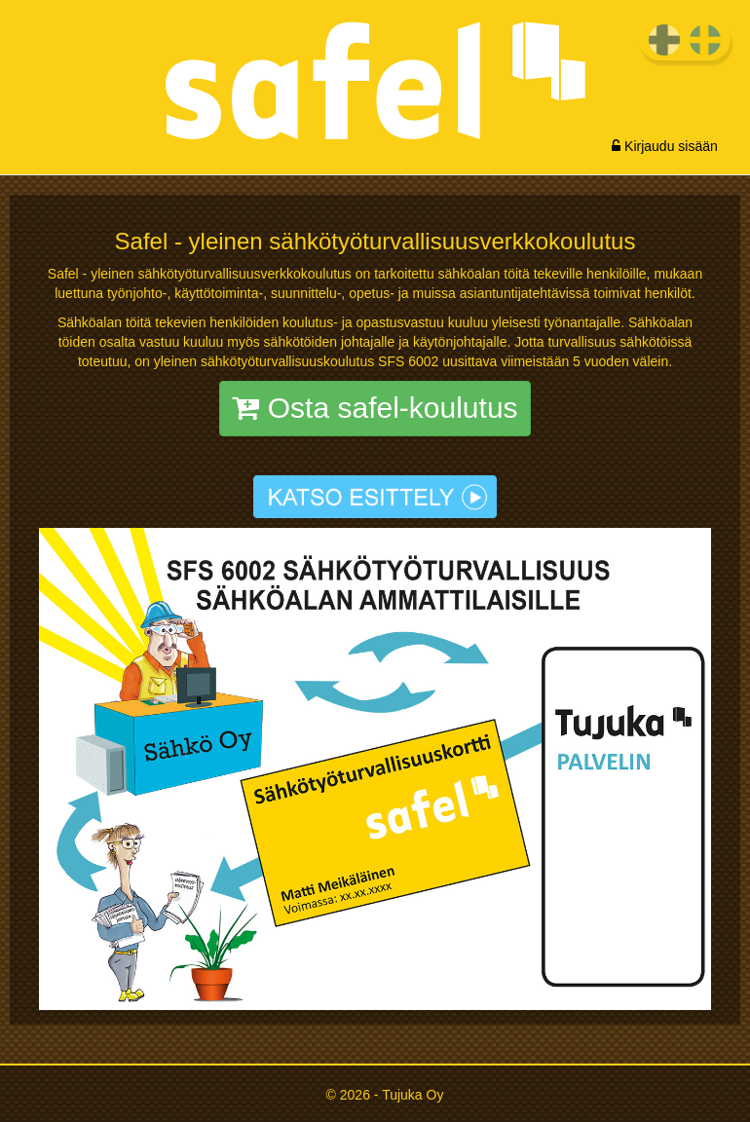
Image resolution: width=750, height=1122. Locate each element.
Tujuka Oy (412, 1095)
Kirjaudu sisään (665, 146)
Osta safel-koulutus (374, 408)
